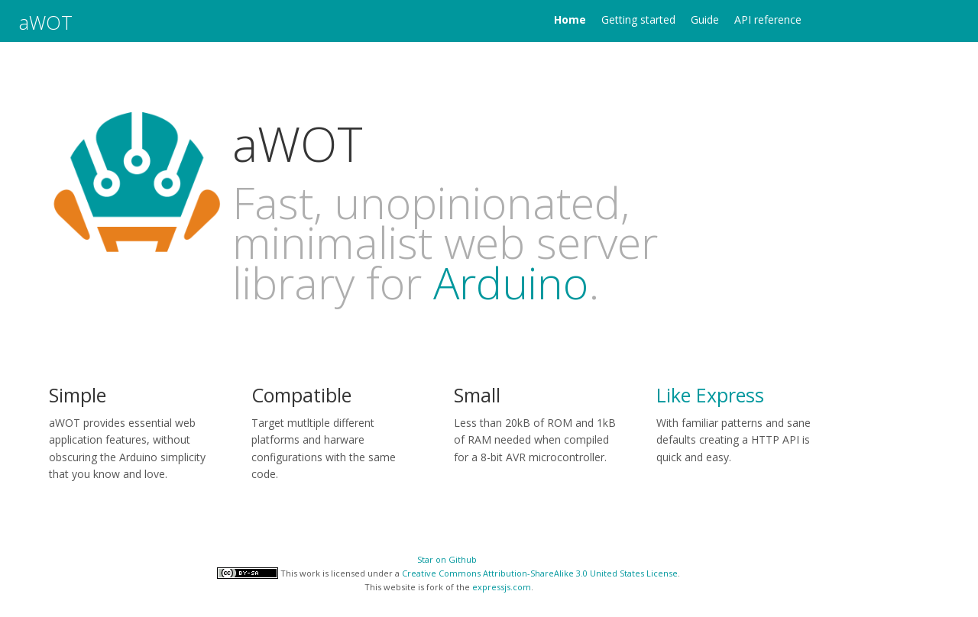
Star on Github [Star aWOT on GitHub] (447, 559)
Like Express (710, 395)
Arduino (510, 282)
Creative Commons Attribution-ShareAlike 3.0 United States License (540, 573)
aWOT (46, 22)
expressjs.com (501, 587)
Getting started (638, 19)
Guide (705, 19)
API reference (768, 19)
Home (570, 19)
